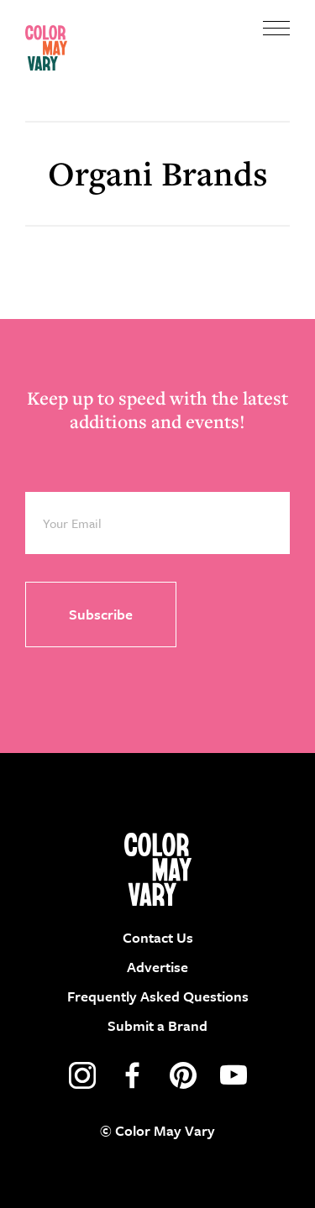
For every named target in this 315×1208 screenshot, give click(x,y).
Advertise (157, 966)
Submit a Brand (157, 1025)
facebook (132, 1075)
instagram (82, 1075)
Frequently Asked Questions (158, 996)
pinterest (183, 1075)
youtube (233, 1075)
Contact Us (158, 937)
